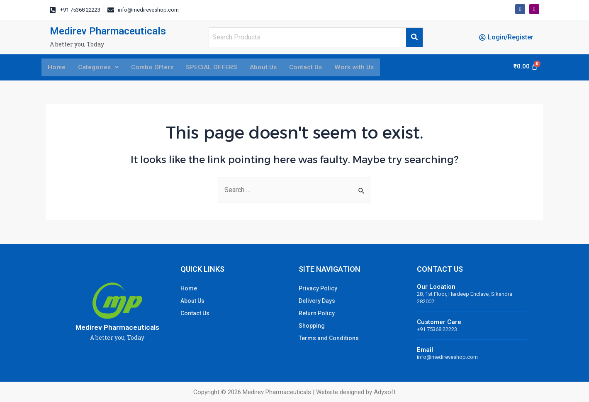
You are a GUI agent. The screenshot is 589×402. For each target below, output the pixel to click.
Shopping (312, 325)
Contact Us (314, 68)
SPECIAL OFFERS (217, 68)
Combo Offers (156, 68)
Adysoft (385, 392)
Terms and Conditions (329, 338)
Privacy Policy (318, 288)
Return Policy (317, 313)
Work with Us (364, 68)
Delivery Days (317, 300)
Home (57, 68)
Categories (100, 68)
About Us (270, 68)
